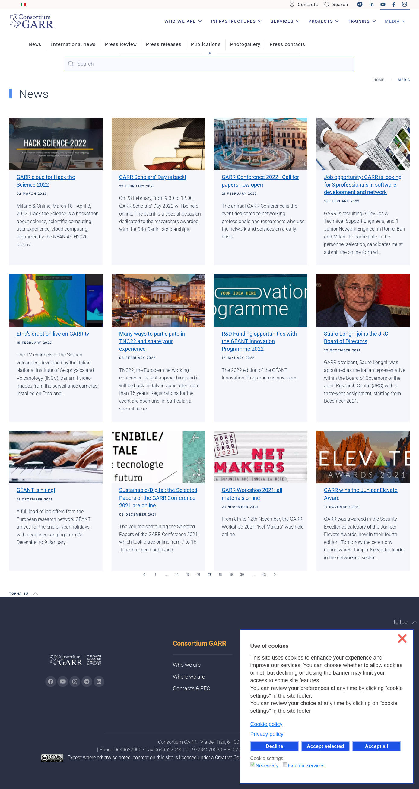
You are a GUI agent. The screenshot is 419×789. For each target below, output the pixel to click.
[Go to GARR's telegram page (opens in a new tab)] (86, 681)
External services (306, 765)
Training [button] (362, 21)
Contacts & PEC (191, 688)
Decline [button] (274, 746)
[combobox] (209, 63)
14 (177, 575)
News (35, 44)
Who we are (187, 665)
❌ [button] (402, 638)
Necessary (267, 765)
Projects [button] (324, 21)
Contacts (303, 5)
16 (198, 575)
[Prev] (144, 575)
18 (220, 575)
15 (187, 575)
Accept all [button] (376, 746)
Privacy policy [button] (266, 734)
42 (264, 575)
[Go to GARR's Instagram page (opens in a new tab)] (50, 681)
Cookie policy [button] (266, 724)
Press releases (164, 44)
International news (73, 44)
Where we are (189, 676)
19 (231, 575)
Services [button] (285, 21)
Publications (206, 44)
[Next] (275, 575)
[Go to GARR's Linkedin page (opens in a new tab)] (99, 681)
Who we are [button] (183, 21)
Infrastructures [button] (236, 21)
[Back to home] (31, 21)
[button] (35, 594)
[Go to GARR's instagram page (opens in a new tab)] (74, 681)
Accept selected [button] (325, 746)
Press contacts (287, 44)
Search (336, 5)
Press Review (121, 44)
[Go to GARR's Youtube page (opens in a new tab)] (62, 681)
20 (242, 575)
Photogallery (245, 44)
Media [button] (395, 21)
